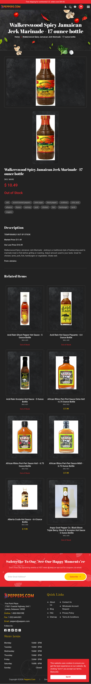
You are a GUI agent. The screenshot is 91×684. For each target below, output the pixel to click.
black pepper (53, 203)
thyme (18, 208)
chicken (46, 208)
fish (54, 208)
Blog (52, 609)
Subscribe (73, 577)
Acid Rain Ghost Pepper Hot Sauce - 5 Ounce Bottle (25, 337)
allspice (9, 208)
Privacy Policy (68, 613)
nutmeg (28, 208)
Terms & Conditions (70, 617)
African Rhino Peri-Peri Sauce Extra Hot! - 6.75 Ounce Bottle (66, 401)
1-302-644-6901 (15, 617)
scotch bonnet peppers (22, 203)
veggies (9, 213)
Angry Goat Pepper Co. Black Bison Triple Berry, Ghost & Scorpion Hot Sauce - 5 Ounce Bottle (66, 530)
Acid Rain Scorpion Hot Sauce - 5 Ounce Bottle (25, 401)
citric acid (77, 203)
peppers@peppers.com (20, 621)
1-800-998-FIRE (17, 613)
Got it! (68, 677)
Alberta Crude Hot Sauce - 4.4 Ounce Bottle (24, 521)
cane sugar (39, 203)
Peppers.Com (29, 679)
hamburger (64, 208)
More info (54, 672)
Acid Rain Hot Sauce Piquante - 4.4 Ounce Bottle (66, 337)
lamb (75, 208)
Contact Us (67, 602)
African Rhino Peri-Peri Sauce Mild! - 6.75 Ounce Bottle (66, 465)
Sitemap (53, 617)
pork (37, 208)
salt (7, 203)
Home (17, 37)
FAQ (51, 613)
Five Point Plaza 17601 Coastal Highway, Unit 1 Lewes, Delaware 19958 (17, 606)
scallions (66, 203)
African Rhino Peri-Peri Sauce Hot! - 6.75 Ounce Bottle (25, 465)
